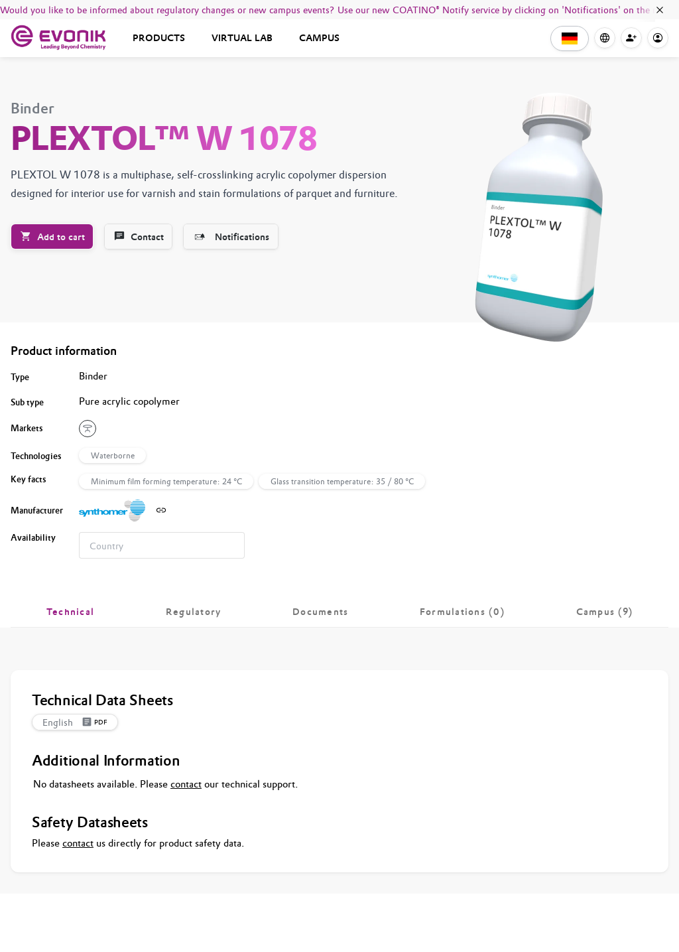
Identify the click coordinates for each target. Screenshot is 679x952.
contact (186, 784)
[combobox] (162, 545)
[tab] (70, 612)
